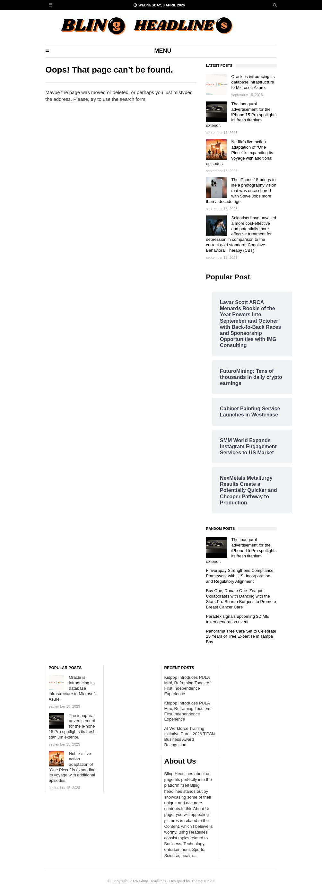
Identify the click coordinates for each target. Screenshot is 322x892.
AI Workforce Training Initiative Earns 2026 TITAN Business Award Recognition (189, 736)
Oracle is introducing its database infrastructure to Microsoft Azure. (253, 82)
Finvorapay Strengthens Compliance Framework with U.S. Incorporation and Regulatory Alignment (240, 576)
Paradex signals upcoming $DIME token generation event (237, 619)
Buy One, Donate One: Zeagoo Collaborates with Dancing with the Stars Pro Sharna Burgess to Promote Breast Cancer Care (241, 598)
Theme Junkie (202, 881)
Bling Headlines (152, 881)
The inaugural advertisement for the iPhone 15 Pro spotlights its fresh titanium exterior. (241, 114)
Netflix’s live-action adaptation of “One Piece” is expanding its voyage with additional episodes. (239, 152)
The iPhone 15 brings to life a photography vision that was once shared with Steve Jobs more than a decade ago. (241, 190)
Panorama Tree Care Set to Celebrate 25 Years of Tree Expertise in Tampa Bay (241, 636)
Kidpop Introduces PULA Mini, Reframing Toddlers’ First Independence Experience (187, 685)
